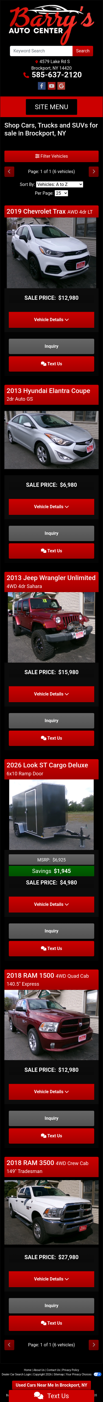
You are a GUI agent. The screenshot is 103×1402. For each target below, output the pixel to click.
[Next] (94, 171)
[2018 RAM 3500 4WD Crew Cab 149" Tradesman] (51, 1211)
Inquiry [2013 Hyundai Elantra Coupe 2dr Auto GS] (52, 533)
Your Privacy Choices (83, 1374)
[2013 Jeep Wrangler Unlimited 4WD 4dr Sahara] (51, 627)
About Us (39, 1370)
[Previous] (9, 171)
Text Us (51, 363)
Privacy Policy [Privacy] (70, 1370)
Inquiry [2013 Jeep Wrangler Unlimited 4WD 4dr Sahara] (52, 720)
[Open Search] (41, 51)
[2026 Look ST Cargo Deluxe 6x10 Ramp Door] (51, 814)
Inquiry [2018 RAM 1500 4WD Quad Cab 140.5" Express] (52, 1118)
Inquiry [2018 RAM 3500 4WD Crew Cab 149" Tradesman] (52, 1305)
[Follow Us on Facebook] (42, 86)
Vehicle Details (51, 319)
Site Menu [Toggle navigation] (51, 107)
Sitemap (59, 1374)
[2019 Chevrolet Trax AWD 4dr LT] (51, 252)
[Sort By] (59, 184)
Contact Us (53, 1370)
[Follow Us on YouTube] (51, 86)
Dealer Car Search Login (16, 1374)
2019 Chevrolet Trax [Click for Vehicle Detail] (50, 211)
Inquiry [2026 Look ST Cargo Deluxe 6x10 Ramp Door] (52, 931)
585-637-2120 (57, 74)
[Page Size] (61, 193)
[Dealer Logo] (51, 25)
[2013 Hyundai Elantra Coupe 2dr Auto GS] (51, 439)
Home (27, 1370)
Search (83, 50)
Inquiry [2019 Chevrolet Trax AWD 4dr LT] (52, 346)
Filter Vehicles (51, 156)
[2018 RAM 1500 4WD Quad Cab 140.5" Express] (51, 1024)
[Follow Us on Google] (61, 86)
